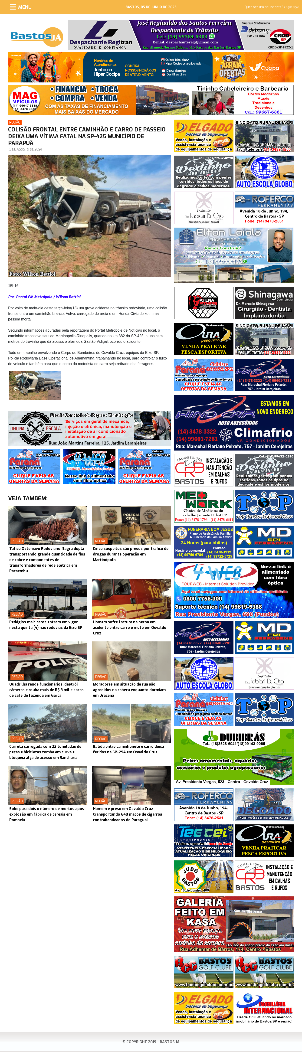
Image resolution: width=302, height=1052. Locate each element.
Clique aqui (291, 7)
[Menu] (20, 7)
